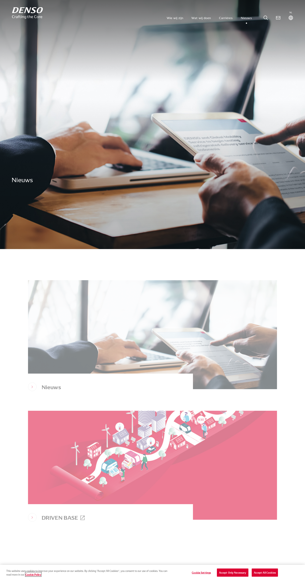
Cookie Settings (201, 575)
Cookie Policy (33, 577)
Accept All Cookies (265, 575)
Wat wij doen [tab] (201, 20)
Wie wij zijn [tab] (175, 20)
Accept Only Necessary (232, 575)
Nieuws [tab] (246, 20)
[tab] (266, 20)
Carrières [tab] (226, 20)
